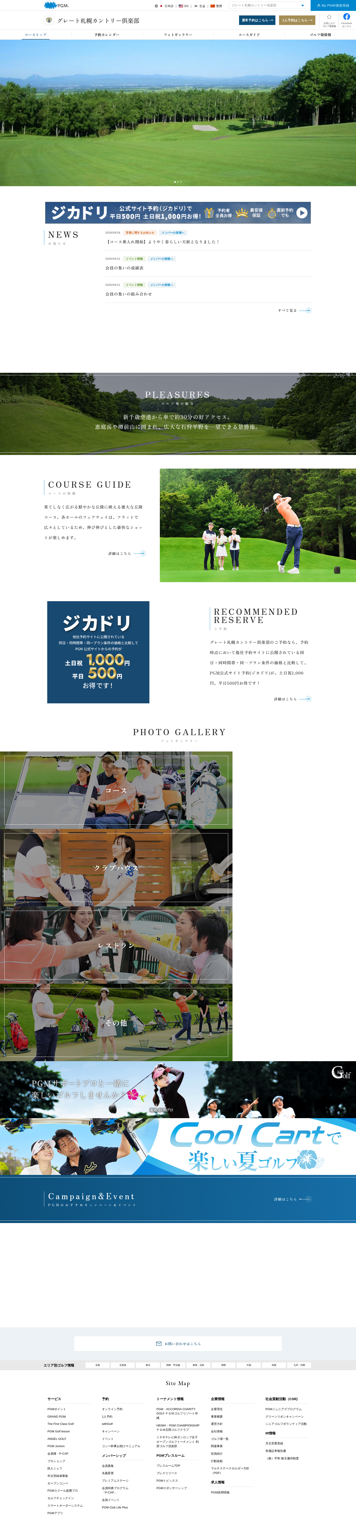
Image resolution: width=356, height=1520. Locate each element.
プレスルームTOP (168, 1350)
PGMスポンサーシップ (171, 1372)
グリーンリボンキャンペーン (284, 1301)
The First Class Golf (60, 1308)
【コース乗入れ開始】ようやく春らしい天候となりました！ (162, 243)
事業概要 (217, 1301)
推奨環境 (200, 1421)
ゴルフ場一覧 (220, 1323)
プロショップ (56, 1345)
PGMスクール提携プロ (62, 1375)
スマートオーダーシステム (65, 1390)
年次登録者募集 (57, 1360)
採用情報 (135, 1421)
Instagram (189, 1478)
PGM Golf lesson (58, 1316)
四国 (274, 1249)
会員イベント (111, 1384)
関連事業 (217, 1331)
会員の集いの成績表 (124, 269)
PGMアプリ (55, 1397)
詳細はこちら (118, 556)
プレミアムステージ (115, 1365)
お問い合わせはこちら (183, 1226)
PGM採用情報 (220, 1377)
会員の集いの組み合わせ (128, 295)
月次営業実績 (274, 1328)
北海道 (123, 1249)
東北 (148, 1249)
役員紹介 (217, 1338)
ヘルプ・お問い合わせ (167, 1421)
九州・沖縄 (299, 1249)
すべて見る (286, 311)
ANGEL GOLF (56, 1323)
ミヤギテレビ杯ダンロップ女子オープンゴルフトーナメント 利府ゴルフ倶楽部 (177, 1326)
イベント (108, 1323)
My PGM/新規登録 (335, 5)
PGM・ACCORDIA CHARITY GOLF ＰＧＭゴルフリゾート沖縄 (177, 1298)
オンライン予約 (112, 1293)
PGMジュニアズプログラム (283, 1293)
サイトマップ (283, 1421)
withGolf (107, 1308)
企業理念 (217, 1293)
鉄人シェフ (54, 1353)
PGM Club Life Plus (115, 1392)
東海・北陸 (198, 1249)
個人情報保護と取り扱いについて (240, 1421)
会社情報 (217, 1316)
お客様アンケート (81, 1421)
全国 (97, 1249)
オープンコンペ (57, 1368)
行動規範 (217, 1345)
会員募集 (108, 1350)
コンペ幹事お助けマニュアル (121, 1331)
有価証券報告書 (275, 1335)
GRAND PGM (56, 1301)
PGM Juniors (56, 1331)
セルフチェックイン (60, 1383)
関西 (223, 1249)
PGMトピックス (167, 1365)
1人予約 (107, 1301)
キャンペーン (111, 1316)
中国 (248, 1249)
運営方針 (217, 1308)
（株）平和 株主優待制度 (282, 1343)
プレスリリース (166, 1358)
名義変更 (108, 1358)
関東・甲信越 (173, 1249)
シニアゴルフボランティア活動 (286, 1308)
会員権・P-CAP (57, 1338)
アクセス (110, 1421)
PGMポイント (56, 1293)
